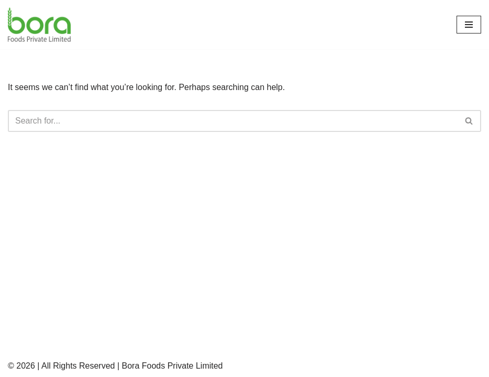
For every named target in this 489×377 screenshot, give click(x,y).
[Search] (233, 121)
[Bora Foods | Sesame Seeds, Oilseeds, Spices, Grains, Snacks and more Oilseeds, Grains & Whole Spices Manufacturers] (39, 24)
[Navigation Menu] (469, 25)
